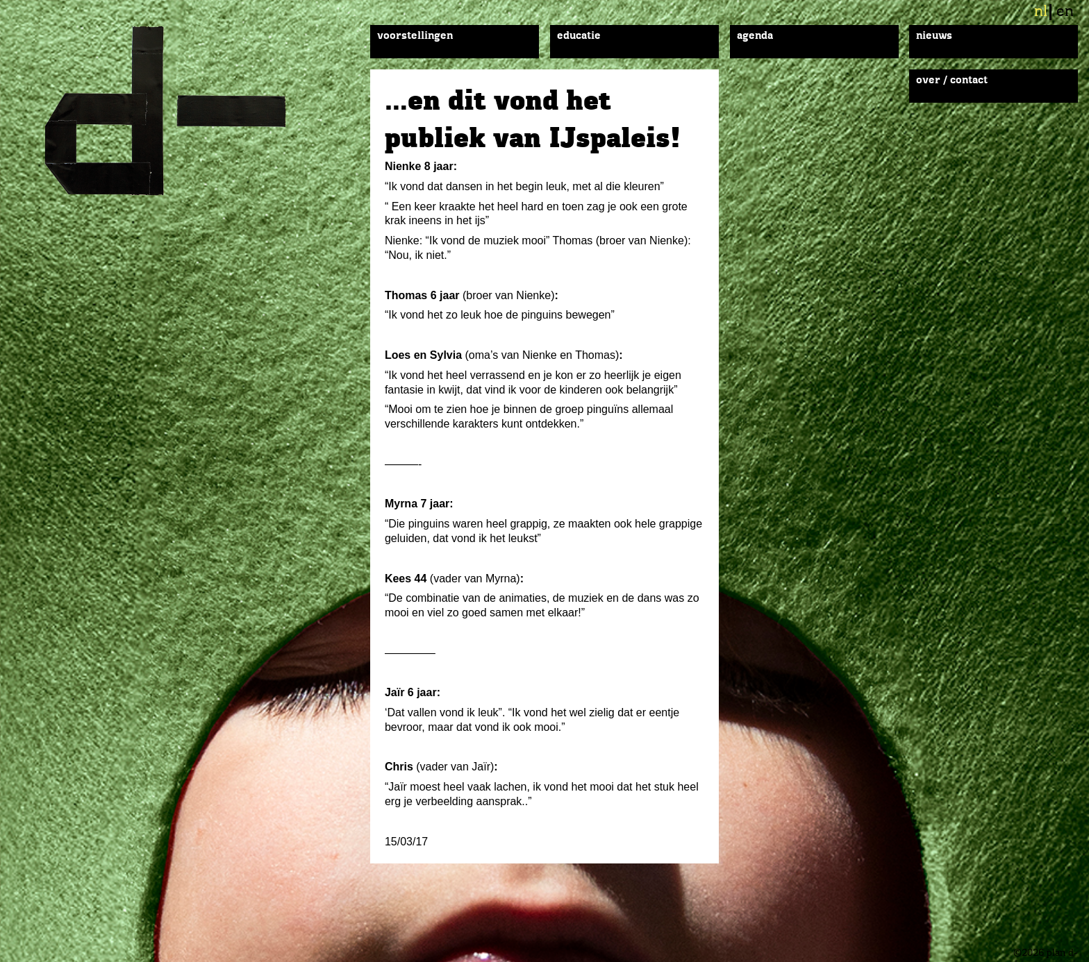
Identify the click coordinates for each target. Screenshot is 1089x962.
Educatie (579, 36)
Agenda (755, 36)
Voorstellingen (415, 36)
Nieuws (934, 36)
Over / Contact (952, 80)
